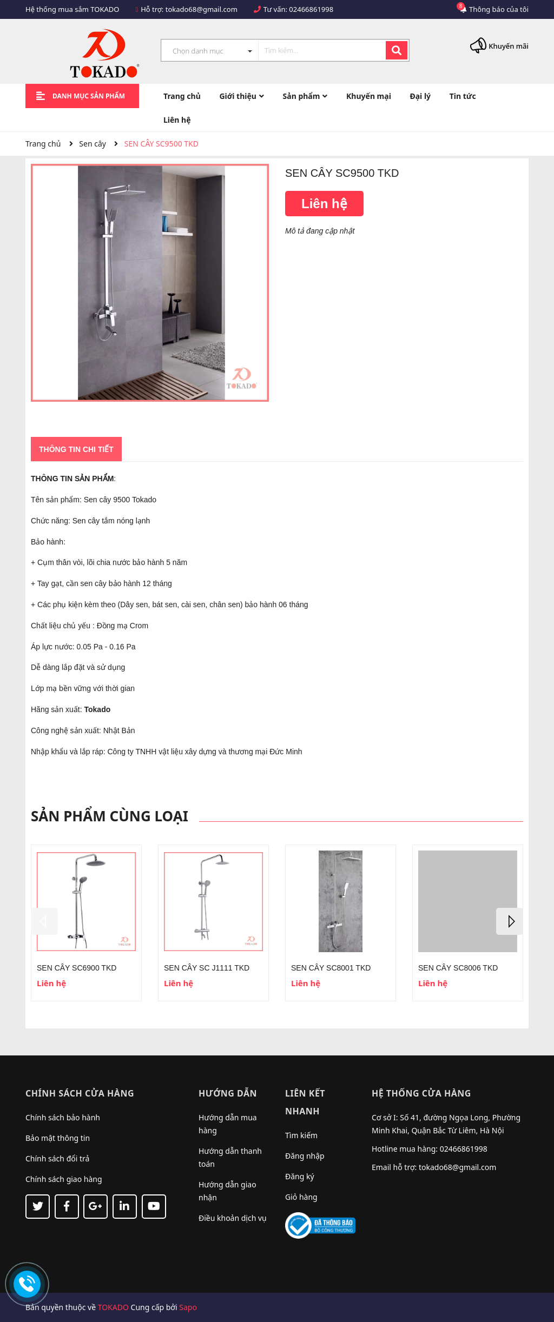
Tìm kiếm (301, 1135)
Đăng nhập (305, 1156)
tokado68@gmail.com (202, 9)
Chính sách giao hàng (63, 1179)
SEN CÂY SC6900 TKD (76, 968)
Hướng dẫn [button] (228, 1093)
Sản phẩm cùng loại (109, 816)
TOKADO (113, 1307)
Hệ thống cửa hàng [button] (421, 1093)
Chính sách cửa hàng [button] (79, 1093)
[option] (86, 923)
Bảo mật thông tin (57, 1138)
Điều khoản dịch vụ (233, 1218)
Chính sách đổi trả (57, 1158)
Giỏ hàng (301, 1197)
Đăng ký (299, 1176)
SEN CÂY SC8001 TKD (331, 968)
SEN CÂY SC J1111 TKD (206, 968)
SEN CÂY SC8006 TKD (458, 968)
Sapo (188, 1307)
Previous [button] (44, 921)
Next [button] (509, 921)
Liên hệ (324, 203)
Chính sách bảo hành (62, 1117)
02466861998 (311, 9)
